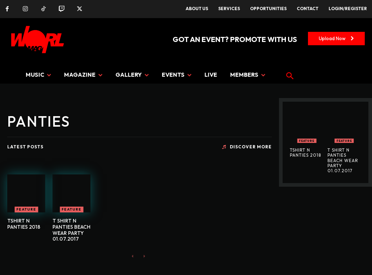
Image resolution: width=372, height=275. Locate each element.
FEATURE (26, 209)
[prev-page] (132, 256)
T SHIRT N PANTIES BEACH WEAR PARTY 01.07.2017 (71, 229)
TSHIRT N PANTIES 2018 (23, 223)
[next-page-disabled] (144, 256)
